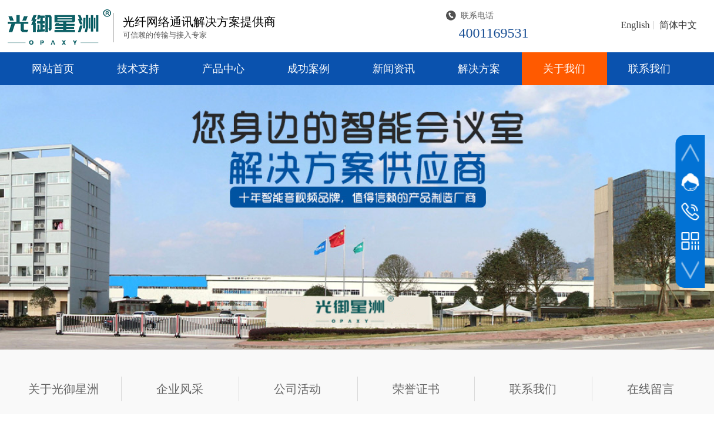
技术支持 (138, 69)
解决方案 (479, 69)
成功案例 (308, 69)
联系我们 (649, 69)
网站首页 (53, 69)
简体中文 (678, 25)
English (635, 25)
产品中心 (223, 69)
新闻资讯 (394, 69)
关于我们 (564, 69)
